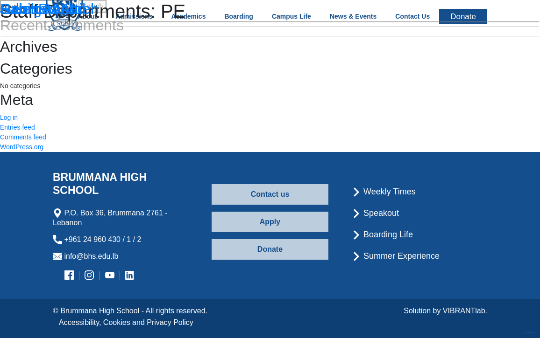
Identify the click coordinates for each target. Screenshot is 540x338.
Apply (270, 222)
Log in (9, 117)
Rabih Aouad (42, 8)
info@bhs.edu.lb (85, 256)
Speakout (375, 213)
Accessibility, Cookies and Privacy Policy (126, 322)
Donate (270, 249)
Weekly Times (384, 191)
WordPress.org (21, 147)
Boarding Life (382, 234)
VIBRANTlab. (465, 311)
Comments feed (23, 137)
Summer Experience (396, 256)
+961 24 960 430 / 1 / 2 (97, 239)
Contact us (270, 194)
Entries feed (17, 127)
